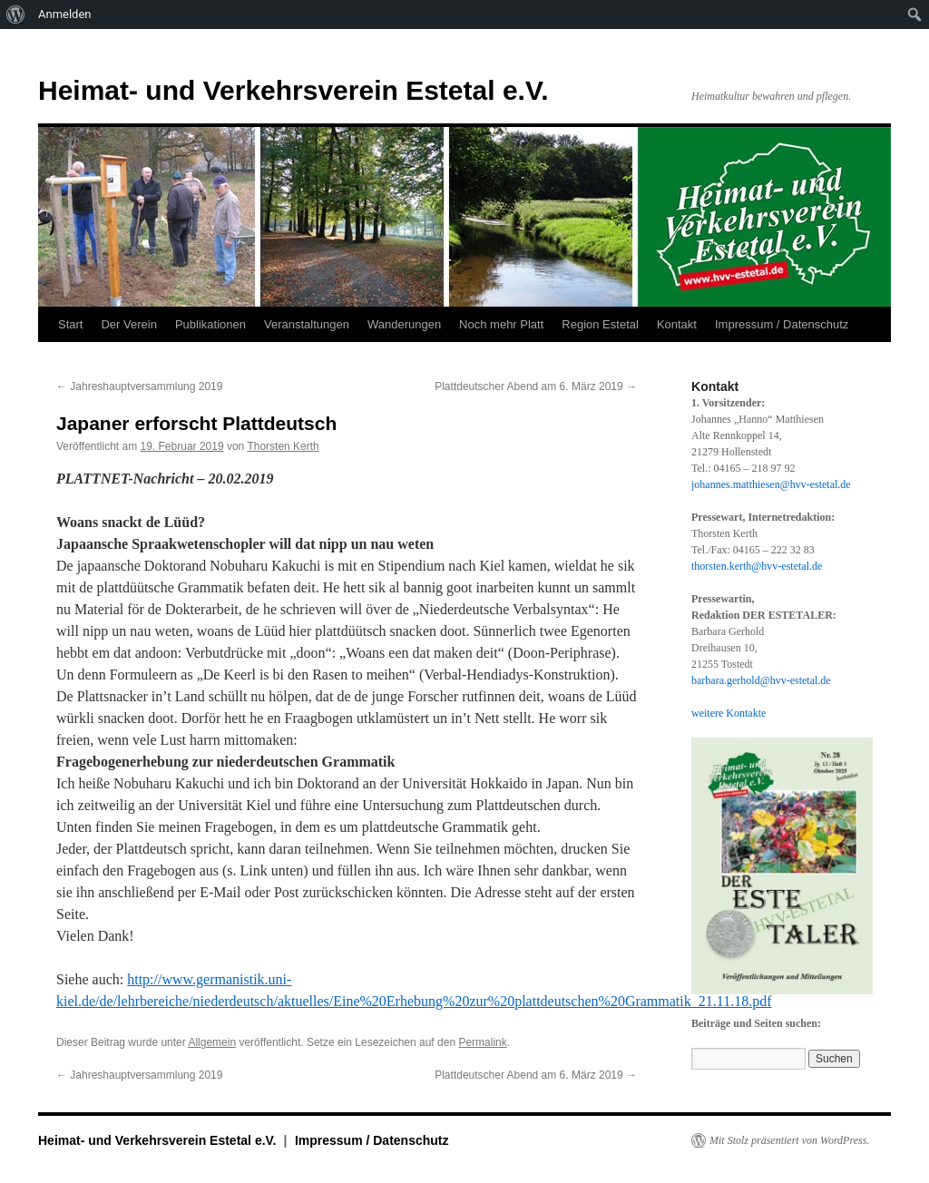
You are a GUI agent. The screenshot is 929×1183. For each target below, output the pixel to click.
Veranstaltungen (306, 324)
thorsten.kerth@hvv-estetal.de (756, 566)
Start (70, 324)
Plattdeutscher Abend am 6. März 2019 (536, 386)
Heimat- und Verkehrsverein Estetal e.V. (293, 90)
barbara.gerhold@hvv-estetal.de (761, 680)
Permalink (482, 1042)
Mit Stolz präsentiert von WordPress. (789, 1140)
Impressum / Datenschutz (781, 324)
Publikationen (210, 324)
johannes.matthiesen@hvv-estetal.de (771, 484)
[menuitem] (16, 14)
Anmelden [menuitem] (65, 14)
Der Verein (128, 324)
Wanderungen (404, 324)
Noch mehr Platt (501, 324)
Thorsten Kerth (282, 446)
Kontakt (677, 324)
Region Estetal (600, 324)
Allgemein (212, 1042)
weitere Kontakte (728, 713)
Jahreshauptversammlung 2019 (139, 386)
